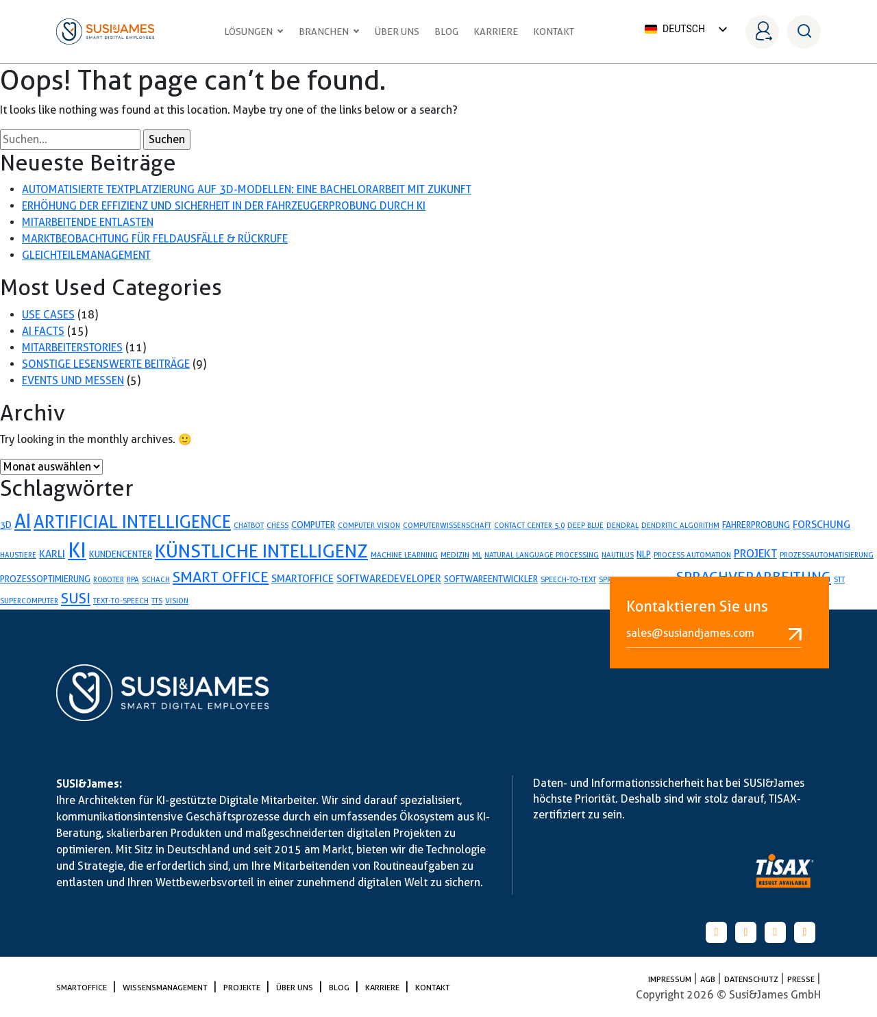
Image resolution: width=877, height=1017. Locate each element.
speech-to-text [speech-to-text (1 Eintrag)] (568, 579)
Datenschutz (752, 979)
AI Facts (43, 331)
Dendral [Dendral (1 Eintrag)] (622, 525)
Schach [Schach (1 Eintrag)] (156, 579)
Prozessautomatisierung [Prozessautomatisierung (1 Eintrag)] (827, 555)
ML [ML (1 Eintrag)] (477, 555)
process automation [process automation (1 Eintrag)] (692, 555)
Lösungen (254, 31)
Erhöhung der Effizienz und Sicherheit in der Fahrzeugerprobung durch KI (223, 205)
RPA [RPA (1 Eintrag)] (133, 579)
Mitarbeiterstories (72, 347)
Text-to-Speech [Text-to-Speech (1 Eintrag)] (121, 600)
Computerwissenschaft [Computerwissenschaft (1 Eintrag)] (447, 525)
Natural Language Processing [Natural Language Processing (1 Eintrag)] (541, 555)
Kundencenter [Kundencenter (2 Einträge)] (120, 554)
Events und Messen (73, 380)
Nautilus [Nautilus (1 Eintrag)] (618, 555)
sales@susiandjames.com (714, 633)
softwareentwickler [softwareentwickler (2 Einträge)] (491, 578)
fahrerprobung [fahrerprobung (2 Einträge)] (756, 524)
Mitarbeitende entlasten (87, 222)
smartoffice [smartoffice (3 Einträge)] (302, 579)
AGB (708, 979)
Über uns (397, 31)
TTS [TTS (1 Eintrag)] (156, 600)
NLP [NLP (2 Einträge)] (644, 554)
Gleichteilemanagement (86, 255)
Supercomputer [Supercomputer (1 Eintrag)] (29, 600)
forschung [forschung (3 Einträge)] (821, 524)
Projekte (242, 987)
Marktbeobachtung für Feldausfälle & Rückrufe (155, 238)
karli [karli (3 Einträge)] (52, 554)
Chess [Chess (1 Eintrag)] (277, 525)
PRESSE (802, 979)
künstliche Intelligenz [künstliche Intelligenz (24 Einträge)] (261, 551)
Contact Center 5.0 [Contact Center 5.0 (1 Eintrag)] (529, 525)
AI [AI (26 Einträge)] (22, 521)
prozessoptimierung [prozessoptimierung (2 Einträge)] (45, 578)
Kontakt (553, 31)
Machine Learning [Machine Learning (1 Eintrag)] (404, 555)
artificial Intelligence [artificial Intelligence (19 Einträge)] (132, 522)
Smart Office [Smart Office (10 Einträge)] (221, 577)
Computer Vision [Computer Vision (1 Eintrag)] (369, 525)
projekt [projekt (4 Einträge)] (755, 553)
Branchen (329, 31)
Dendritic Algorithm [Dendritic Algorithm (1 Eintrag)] (680, 525)
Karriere (495, 31)
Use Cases (48, 314)
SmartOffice (82, 987)
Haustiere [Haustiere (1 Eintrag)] (18, 555)
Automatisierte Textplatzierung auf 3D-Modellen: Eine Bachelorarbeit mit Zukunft (246, 189)
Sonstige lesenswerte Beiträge (106, 364)
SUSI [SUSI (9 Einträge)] (75, 598)
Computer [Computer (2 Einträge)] (313, 524)
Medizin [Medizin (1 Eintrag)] (455, 555)
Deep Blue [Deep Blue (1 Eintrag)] (585, 525)
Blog (446, 31)
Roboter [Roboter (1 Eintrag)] (108, 579)
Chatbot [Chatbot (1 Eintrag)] (249, 525)
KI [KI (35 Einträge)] (77, 550)
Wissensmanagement (166, 987)
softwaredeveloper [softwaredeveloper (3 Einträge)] (388, 579)
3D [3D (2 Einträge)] (6, 524)
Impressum (670, 979)
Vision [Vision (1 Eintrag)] (176, 600)
